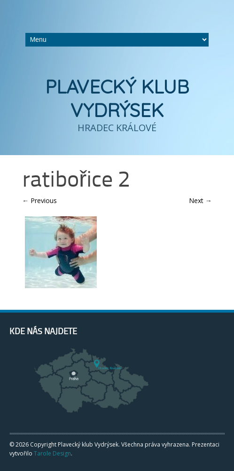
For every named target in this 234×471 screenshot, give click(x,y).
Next (200, 200)
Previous (39, 200)
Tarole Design (52, 453)
